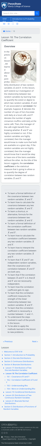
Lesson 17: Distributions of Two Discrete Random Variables (18, 369)
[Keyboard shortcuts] (4, 24)
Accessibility (22, 439)
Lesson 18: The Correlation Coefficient (21, 373)
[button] (7, 341)
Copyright (32, 439)
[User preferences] (9, 24)
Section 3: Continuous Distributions (19, 361)
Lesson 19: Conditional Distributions (21, 392)
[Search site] (18, 13)
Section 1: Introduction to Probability (19, 355)
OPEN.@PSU (9, 424)
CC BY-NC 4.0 (20, 430)
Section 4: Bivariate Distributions (17, 364)
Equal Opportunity (9, 439)
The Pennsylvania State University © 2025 (16, 443)
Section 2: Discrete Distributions (17, 358)
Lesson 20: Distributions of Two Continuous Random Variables (18, 396)
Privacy (7, 437)
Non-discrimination (18, 437)
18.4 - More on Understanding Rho (21, 389)
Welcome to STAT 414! (13, 351)
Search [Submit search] (37, 13)
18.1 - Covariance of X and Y (18, 376)
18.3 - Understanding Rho (17, 385)
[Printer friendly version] (16, 24)
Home (6, 31)
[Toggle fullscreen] (13, 24)
